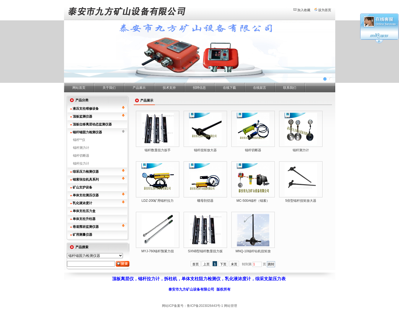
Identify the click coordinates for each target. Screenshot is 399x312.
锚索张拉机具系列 (86, 179)
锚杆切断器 (81, 155)
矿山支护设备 (82, 187)
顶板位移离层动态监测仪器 (92, 124)
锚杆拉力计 (81, 163)
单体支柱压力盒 (84, 211)
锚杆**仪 (79, 140)
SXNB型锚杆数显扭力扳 (205, 251)
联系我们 (289, 88)
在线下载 (229, 88)
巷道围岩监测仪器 (86, 227)
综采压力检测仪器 (86, 172)
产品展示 (139, 88)
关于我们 (109, 88)
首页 (195, 264)
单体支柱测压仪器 (86, 195)
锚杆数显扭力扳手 (158, 150)
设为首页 (324, 10)
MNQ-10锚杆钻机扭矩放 (252, 251)
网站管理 (230, 306)
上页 (206, 264)
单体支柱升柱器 (84, 219)
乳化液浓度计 (82, 203)
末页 (234, 264)
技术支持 (169, 88)
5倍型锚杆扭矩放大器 (301, 201)
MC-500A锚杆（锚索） (253, 201)
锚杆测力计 (81, 148)
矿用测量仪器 (82, 235)
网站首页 (78, 88)
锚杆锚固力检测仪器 (87, 132)
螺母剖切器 (205, 201)
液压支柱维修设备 (86, 109)
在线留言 (259, 88)
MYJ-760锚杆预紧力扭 (157, 251)
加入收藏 (303, 10)
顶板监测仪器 (82, 116)
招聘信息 (199, 88)
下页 (223, 264)
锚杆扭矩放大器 (205, 150)
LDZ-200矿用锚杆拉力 (158, 201)
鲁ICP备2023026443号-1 (205, 306)
